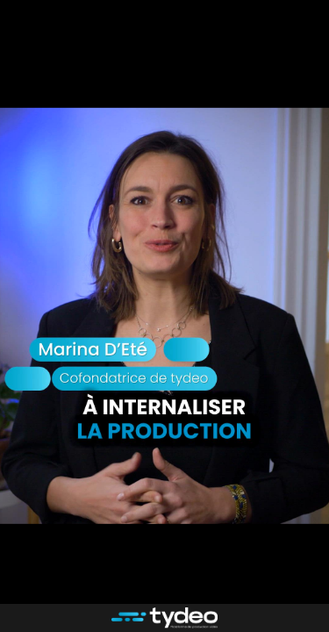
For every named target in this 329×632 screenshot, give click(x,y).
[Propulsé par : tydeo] (164, 618)
